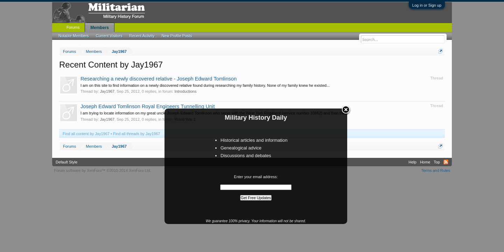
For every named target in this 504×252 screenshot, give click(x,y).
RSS (445, 162)
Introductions (185, 91)
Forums (72, 27)
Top (437, 162)
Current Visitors (109, 36)
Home (425, 162)
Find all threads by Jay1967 (136, 134)
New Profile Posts (177, 36)
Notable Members (73, 36)
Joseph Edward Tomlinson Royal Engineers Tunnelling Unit (147, 106)
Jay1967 (107, 91)
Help (412, 162)
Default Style (66, 162)
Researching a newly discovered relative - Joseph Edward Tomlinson (158, 79)
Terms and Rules (435, 170)
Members (99, 27)
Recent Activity (141, 36)
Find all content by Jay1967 (86, 134)
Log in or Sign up (426, 5)
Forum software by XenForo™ (102, 170)
